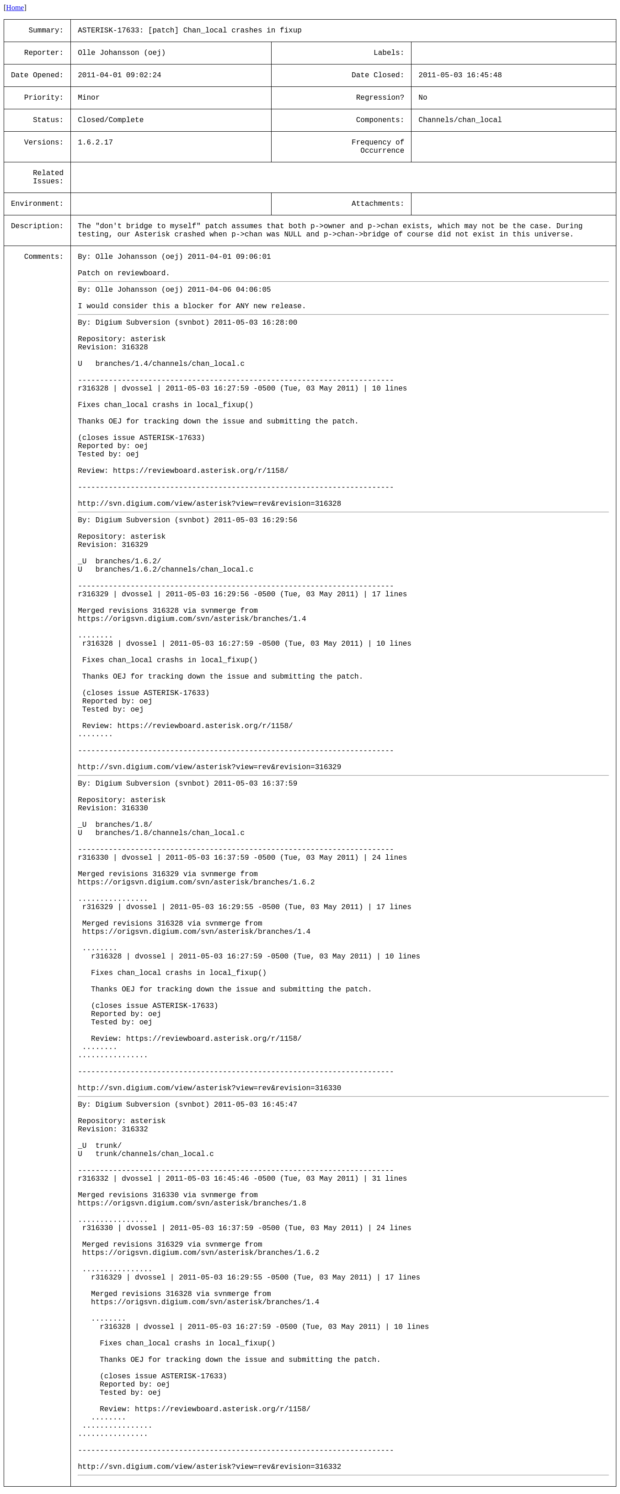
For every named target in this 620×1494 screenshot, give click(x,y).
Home (15, 7)
